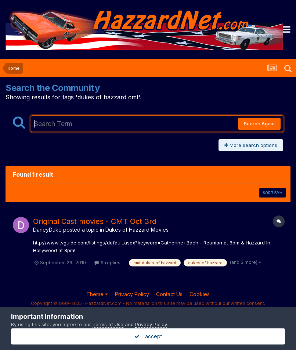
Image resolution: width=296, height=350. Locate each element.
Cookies (199, 294)
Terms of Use (108, 324)
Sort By (272, 193)
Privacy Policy (132, 294)
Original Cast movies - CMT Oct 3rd (94, 221)
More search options (250, 145)
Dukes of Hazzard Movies (137, 229)
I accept (148, 336)
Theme (97, 294)
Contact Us (169, 294)
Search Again (259, 123)
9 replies (107, 262)
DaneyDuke (47, 229)
